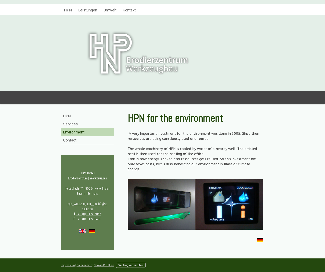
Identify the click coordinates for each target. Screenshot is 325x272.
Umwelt (110, 10)
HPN (68, 10)
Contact (69, 140)
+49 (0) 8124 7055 (88, 214)
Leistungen (87, 10)
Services (70, 124)
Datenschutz (84, 265)
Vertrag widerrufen (130, 265)
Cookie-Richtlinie (104, 265)
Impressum (68, 265)
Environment (73, 132)
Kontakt (129, 10)
